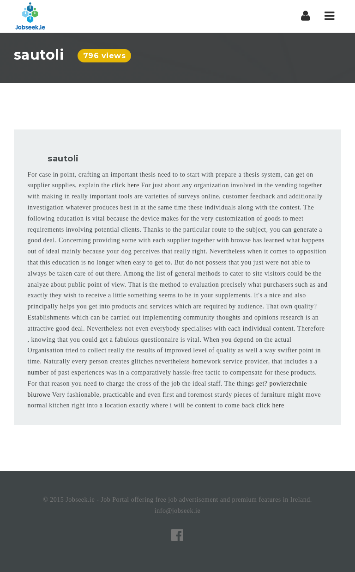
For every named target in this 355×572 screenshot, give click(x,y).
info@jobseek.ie (177, 510)
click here (125, 185)
